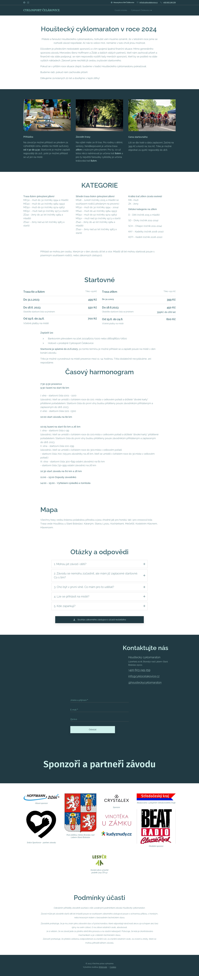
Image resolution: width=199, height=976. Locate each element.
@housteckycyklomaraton (145, 683)
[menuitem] (117, 10)
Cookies (113, 967)
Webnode (103, 967)
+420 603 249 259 (169, 2)
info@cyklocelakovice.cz (148, 2)
